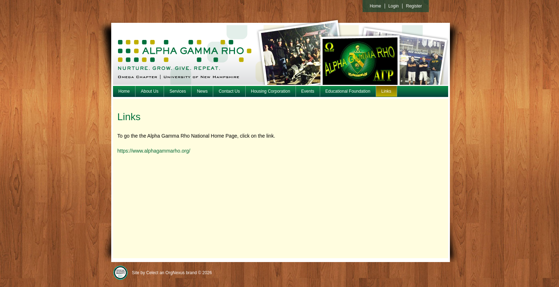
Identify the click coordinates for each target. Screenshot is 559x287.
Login (393, 6)
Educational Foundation (347, 91)
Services (177, 91)
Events (307, 91)
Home (124, 91)
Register (414, 6)
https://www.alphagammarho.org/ (153, 151)
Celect (152, 272)
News (202, 91)
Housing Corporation (270, 91)
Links (386, 91)
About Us (149, 91)
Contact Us (229, 91)
